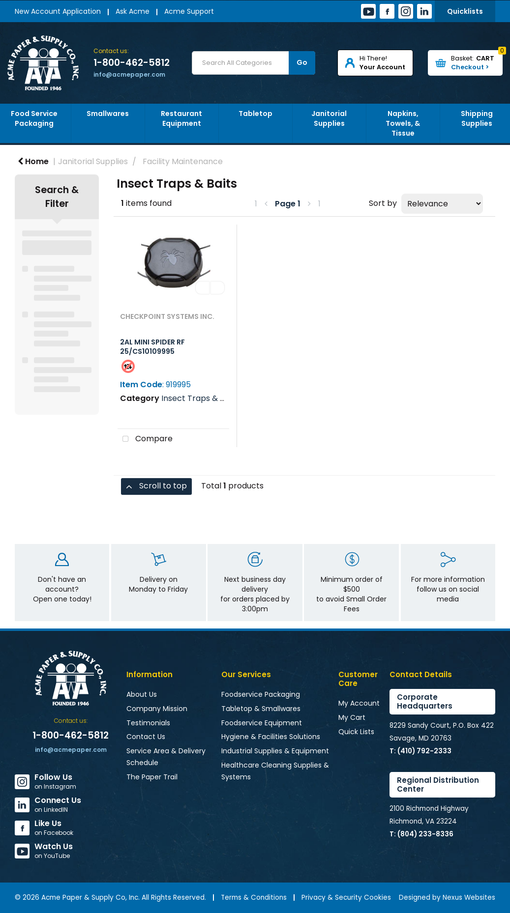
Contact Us (145, 737)
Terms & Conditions (254, 897)
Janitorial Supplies (329, 118)
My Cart (351, 717)
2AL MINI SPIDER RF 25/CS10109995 (152, 346)
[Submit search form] (302, 63)
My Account (359, 703)
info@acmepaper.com (129, 74)
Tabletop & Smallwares (260, 708)
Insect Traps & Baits (200, 398)
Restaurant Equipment (181, 118)
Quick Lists (356, 732)
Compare (145, 439)
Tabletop (255, 113)
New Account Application (58, 11)
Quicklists (465, 11)
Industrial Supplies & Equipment (275, 751)
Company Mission (156, 708)
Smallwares (108, 113)
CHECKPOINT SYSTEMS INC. (167, 316)
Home (33, 161)
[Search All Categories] (253, 63)
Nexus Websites (469, 897)
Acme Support (189, 11)
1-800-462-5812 (131, 63)
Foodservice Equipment (261, 723)
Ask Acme (133, 11)
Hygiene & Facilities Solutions (270, 737)
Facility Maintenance (183, 161)
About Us (141, 694)
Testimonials (148, 723)
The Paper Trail (152, 777)
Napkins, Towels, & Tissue (403, 123)
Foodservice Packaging (260, 694)
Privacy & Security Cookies (346, 897)
